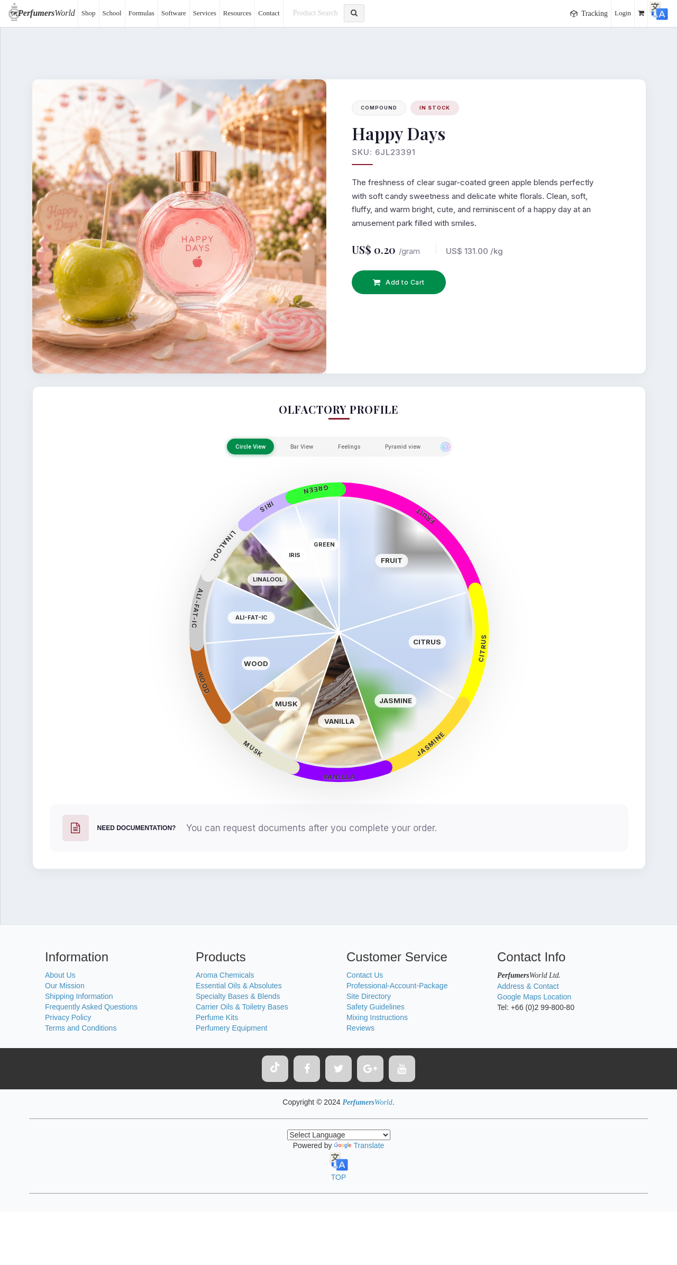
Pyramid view (402, 446)
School (112, 13)
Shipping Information (79, 996)
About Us (60, 975)
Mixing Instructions (377, 1017)
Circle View (250, 446)
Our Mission (65, 985)
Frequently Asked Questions (91, 1007)
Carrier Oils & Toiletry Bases (242, 1007)
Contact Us (364, 975)
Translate (359, 1145)
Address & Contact (528, 986)
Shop (88, 13)
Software (173, 13)
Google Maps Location (534, 997)
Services (204, 13)
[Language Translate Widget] (338, 1135)
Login (623, 13)
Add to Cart (399, 282)
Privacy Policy (68, 1017)
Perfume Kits (217, 1017)
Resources (237, 13)
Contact (268, 13)
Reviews (360, 1028)
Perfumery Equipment (231, 1028)
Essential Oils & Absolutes (239, 985)
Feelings (349, 446)
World (46, 12)
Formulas (141, 13)
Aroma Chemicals (225, 975)
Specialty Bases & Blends (238, 996)
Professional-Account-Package (396, 985)
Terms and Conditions (80, 1028)
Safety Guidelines (375, 1007)
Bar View (301, 446)
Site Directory (368, 996)
